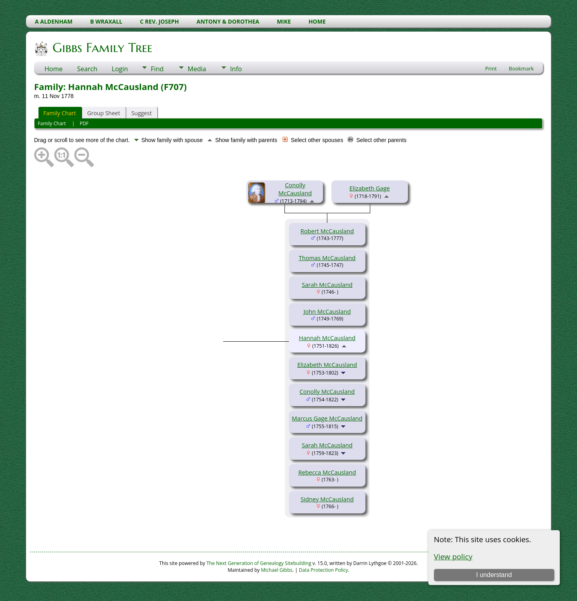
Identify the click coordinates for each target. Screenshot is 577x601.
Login (120, 68)
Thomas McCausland (327, 258)
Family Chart (59, 113)
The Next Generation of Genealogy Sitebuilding (258, 563)
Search (87, 68)
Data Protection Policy (323, 570)
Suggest (141, 113)
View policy (453, 556)
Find (157, 68)
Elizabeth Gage (369, 188)
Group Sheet (103, 113)
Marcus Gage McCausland (327, 418)
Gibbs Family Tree (101, 48)
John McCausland (327, 311)
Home (53, 68)
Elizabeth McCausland (327, 365)
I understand (494, 574)
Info (236, 68)
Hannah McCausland (327, 338)
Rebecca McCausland (327, 472)
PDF (84, 123)
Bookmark (521, 68)
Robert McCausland (327, 231)
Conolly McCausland (295, 189)
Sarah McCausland (327, 284)
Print (491, 68)
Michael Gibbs (277, 570)
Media (197, 68)
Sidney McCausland (327, 499)
